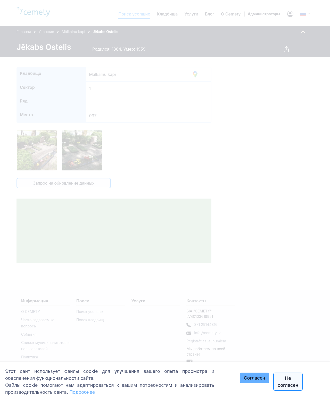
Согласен (254, 378)
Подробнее (82, 392)
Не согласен (288, 381)
